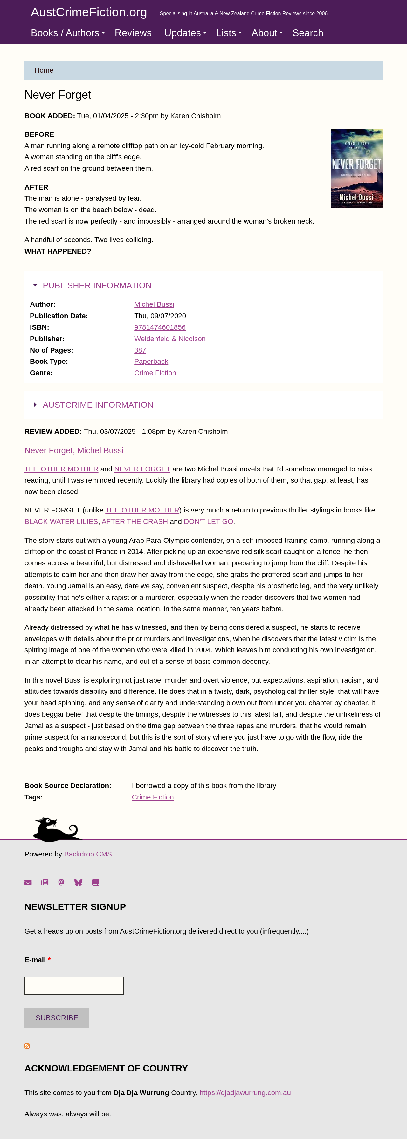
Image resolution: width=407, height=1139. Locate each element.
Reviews (133, 33)
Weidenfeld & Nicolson (170, 339)
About (267, 33)
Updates (185, 33)
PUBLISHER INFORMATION (97, 284)
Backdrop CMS (88, 854)
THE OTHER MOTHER (61, 469)
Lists (228, 33)
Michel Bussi (154, 304)
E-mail (37, 960)
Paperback (151, 361)
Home (43, 70)
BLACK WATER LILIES (61, 522)
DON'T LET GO (208, 522)
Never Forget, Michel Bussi (74, 450)
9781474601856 (160, 327)
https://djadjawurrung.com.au (245, 1093)
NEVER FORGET (142, 469)
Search (308, 33)
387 (140, 350)
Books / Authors (68, 33)
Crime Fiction (155, 373)
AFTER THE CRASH (135, 522)
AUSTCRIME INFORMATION (98, 404)
